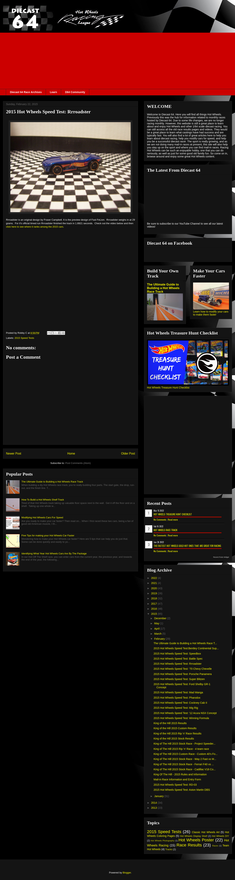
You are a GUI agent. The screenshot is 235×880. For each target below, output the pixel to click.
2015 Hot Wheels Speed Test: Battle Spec (178, 658)
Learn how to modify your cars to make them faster (210, 313)
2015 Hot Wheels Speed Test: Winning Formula (181, 718)
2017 (154, 603)
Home (71, 453)
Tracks (168, 849)
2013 (154, 807)
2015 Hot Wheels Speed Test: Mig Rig (176, 707)
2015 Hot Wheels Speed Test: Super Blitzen (179, 679)
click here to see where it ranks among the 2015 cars (34, 226)
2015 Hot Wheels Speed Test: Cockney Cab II (180, 702)
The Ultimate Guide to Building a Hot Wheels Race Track (52, 481)
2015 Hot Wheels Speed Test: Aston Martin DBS (182, 789)
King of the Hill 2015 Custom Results (175, 728)
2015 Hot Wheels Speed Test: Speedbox (177, 653)
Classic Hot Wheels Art (206, 832)
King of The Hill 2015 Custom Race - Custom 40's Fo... (186, 753)
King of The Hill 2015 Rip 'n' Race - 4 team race (181, 748)
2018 (154, 598)
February (159, 638)
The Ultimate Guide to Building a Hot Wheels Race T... (185, 643)
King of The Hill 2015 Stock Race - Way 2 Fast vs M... (185, 759)
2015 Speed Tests (24, 338)
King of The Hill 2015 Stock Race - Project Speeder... (184, 743)
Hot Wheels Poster (196, 840)
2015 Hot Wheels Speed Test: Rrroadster (178, 663)
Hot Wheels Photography (162, 840)
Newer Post (13, 453)
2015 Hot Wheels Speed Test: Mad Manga (178, 692)
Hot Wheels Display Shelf (193, 836)
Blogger (127, 872)
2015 (154, 613)
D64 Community (75, 92)
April (157, 628)
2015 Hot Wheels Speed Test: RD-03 (175, 784)
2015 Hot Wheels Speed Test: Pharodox (177, 697)
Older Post (128, 453)
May (157, 623)
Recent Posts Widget (221, 557)
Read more (173, 519)
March (158, 633)
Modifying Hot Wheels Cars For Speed (42, 517)
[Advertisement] (117, 61)
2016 (154, 608)
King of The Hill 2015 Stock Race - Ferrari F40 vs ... (184, 764)
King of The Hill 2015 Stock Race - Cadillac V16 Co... (185, 769)
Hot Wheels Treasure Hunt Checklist (168, 387)
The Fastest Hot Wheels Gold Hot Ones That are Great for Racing (187, 546)
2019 (154, 593)
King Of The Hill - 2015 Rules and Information (180, 774)
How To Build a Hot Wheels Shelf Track (42, 499)
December (160, 618)
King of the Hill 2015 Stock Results (174, 738)
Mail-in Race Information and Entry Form (177, 779)
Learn (53, 92)
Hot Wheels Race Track (165, 530)
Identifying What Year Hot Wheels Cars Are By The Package (54, 553)
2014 (154, 802)
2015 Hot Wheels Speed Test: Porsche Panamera (183, 674)
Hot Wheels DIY (220, 836)
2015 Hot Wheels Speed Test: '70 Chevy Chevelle (183, 668)
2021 (154, 583)
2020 (154, 588)
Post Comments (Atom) (78, 463)
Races (215, 846)
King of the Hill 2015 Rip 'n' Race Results (177, 733)
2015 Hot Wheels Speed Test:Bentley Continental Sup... (186, 648)
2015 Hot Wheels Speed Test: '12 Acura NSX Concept (185, 713)
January (159, 796)
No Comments (160, 519)
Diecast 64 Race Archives (26, 92)
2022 (154, 577)
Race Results (189, 845)
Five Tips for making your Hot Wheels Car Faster (47, 535)
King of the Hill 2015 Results (170, 723)
